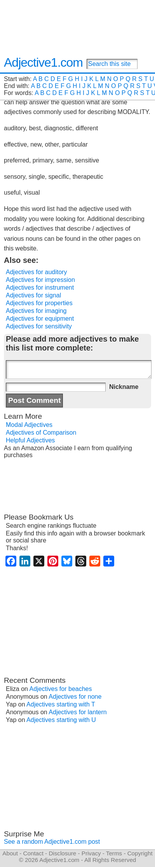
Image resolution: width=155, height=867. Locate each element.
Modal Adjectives (29, 424)
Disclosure (62, 853)
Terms (114, 853)
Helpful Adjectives (30, 440)
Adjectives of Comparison (41, 432)
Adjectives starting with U (61, 720)
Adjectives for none (75, 696)
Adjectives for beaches (61, 689)
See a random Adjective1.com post (52, 841)
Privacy (91, 853)
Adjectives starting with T (60, 704)
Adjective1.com (43, 62)
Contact (33, 853)
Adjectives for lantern (77, 712)
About (10, 853)
